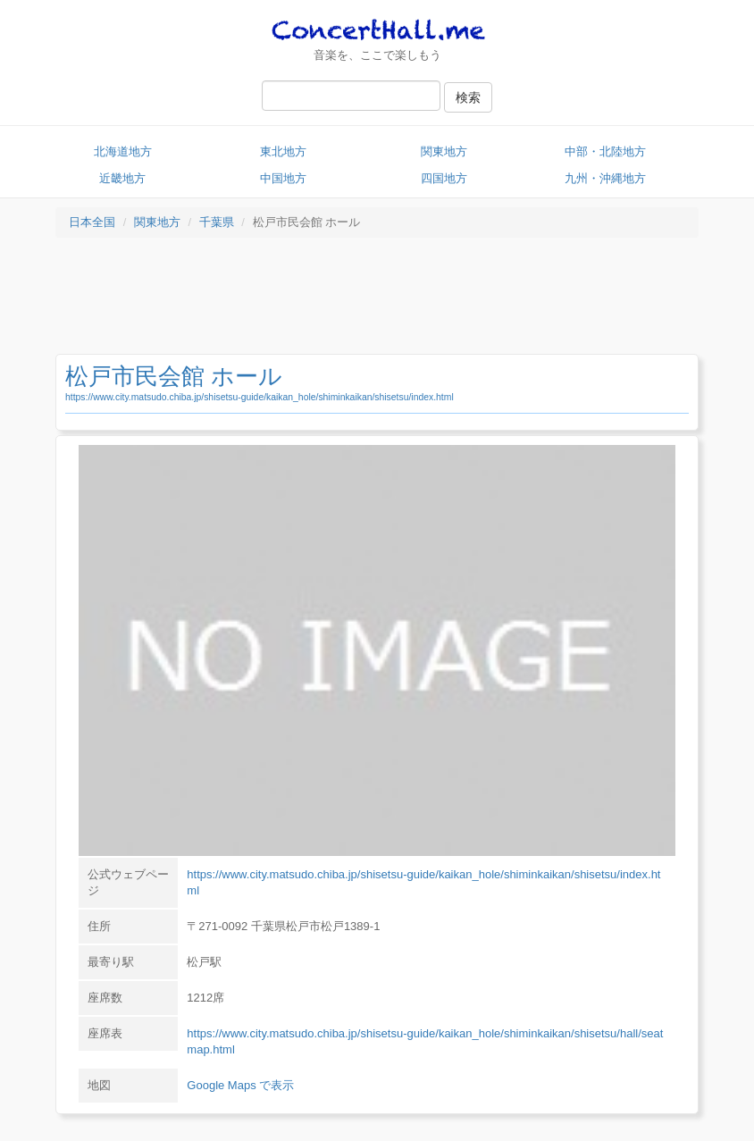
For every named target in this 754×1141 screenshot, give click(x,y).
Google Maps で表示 (240, 1085)
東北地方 (283, 151)
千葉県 (216, 222)
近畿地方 (122, 178)
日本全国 (92, 222)
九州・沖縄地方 (605, 178)
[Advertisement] (377, 300)
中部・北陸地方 (605, 151)
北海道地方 (123, 151)
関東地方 (444, 151)
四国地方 (444, 178)
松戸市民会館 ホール (173, 376)
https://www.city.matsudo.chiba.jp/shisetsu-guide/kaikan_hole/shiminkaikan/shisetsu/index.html (259, 397)
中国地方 (283, 178)
